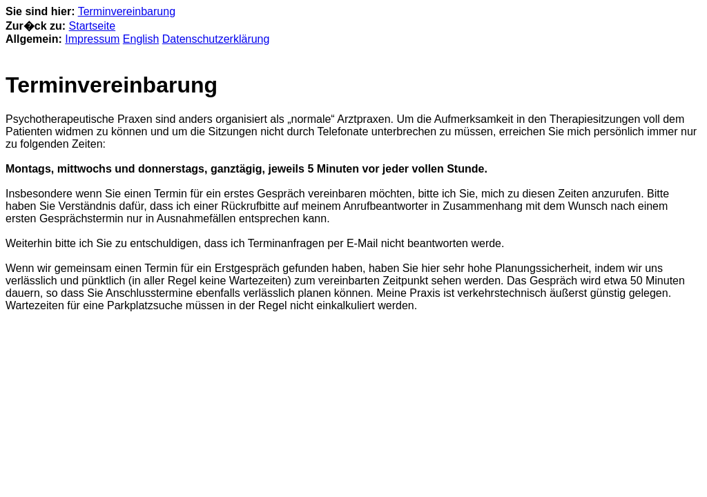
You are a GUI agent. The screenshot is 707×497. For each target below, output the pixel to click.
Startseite (92, 26)
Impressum (92, 39)
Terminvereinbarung (126, 11)
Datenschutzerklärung (216, 39)
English (141, 39)
